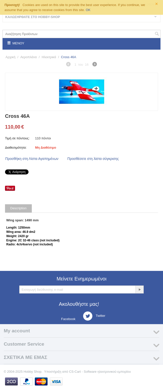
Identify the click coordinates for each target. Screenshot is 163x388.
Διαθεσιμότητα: (16, 147)
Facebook (68, 319)
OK (88, 10)
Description (18, 208)
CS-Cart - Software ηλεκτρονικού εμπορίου (100, 371)
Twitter (94, 316)
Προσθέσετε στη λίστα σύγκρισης (93, 159)
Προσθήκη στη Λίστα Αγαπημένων (31, 159)
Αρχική (11, 57)
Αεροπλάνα (28, 57)
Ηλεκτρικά (49, 57)
